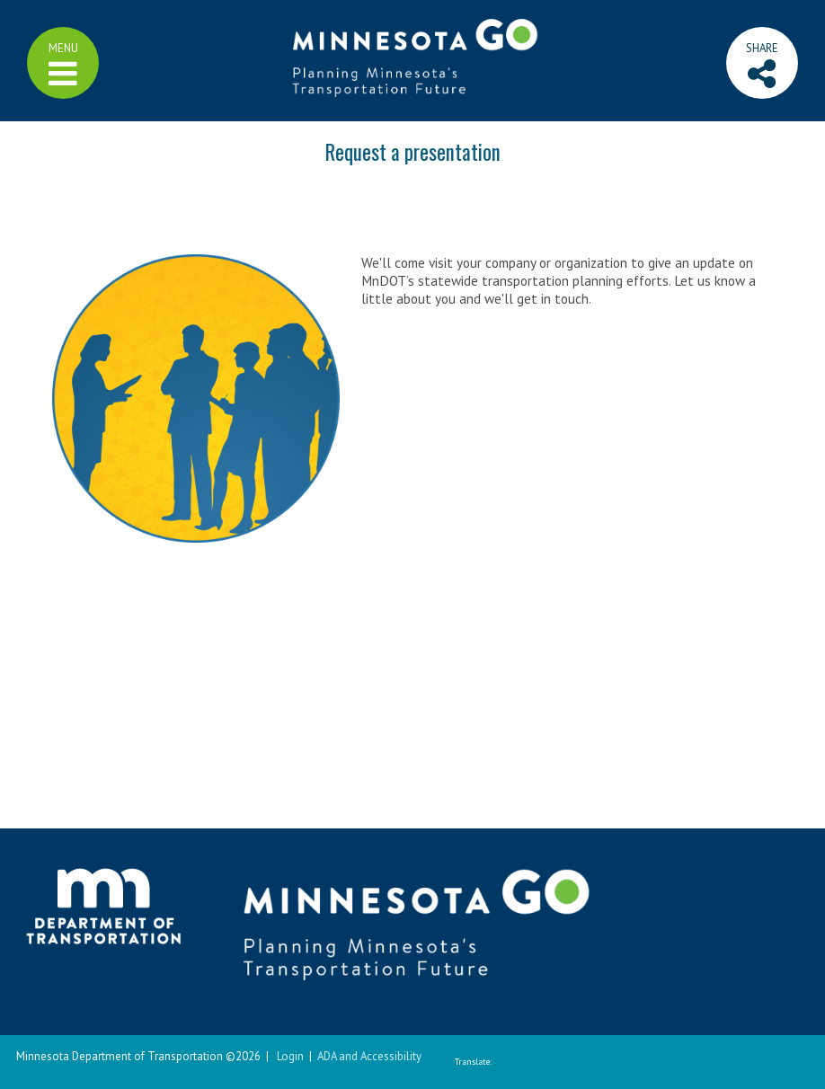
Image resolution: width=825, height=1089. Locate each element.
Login (290, 1056)
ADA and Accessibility (369, 1056)
